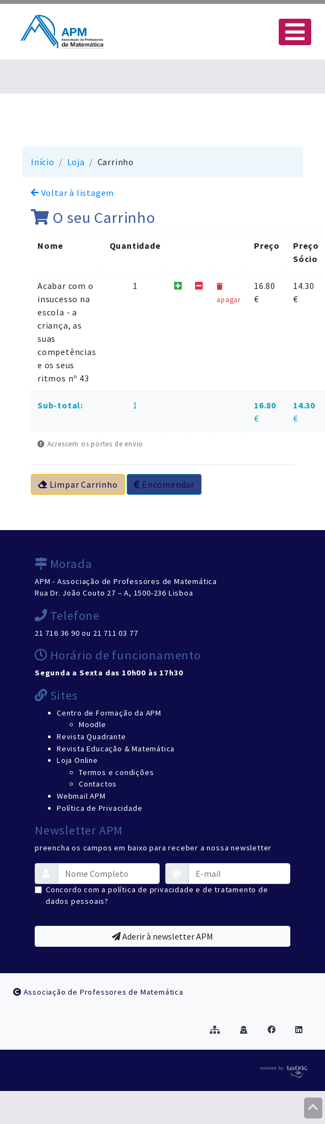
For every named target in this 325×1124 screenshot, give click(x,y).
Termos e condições (116, 772)
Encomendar (164, 484)
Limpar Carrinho (78, 484)
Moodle (92, 724)
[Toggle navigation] (295, 32)
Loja (76, 161)
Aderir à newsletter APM (162, 936)
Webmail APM (81, 796)
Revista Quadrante (91, 736)
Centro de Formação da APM (109, 713)
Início (43, 161)
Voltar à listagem (72, 192)
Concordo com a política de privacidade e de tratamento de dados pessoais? (157, 896)
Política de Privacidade (99, 808)
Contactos (98, 784)
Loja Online (77, 760)
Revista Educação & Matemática (116, 749)
